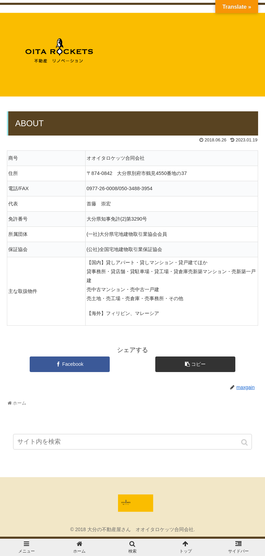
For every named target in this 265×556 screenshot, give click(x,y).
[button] (245, 442)
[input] (132, 442)
